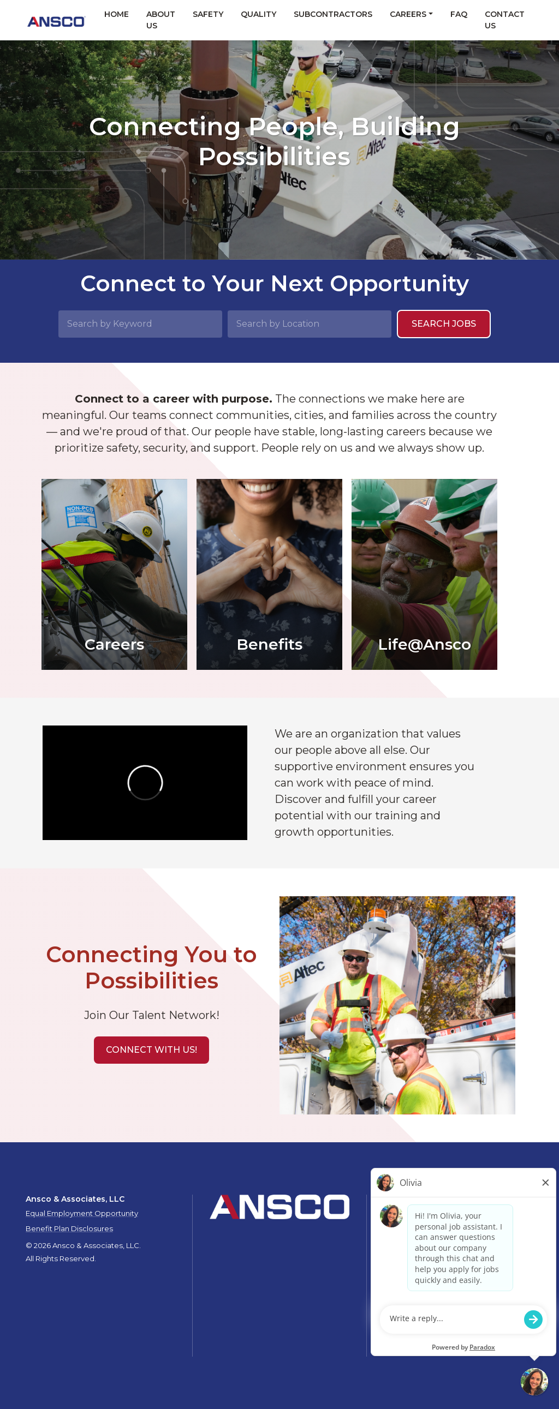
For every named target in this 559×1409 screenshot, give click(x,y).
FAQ (458, 14)
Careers (408, 14)
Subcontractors (333, 14)
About (397, 1226)
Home (116, 14)
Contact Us (505, 20)
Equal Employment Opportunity (82, 1213)
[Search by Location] (309, 324)
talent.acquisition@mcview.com (441, 1331)
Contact (400, 1237)
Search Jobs (444, 324)
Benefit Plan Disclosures (69, 1228)
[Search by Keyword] (140, 324)
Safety (208, 14)
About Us (160, 20)
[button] (151, 1050)
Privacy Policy (445, 1237)
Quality (258, 14)
